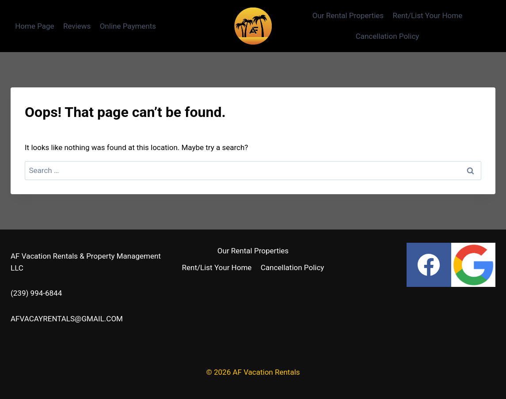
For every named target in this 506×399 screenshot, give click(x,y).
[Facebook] (429, 265)
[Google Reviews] (473, 265)
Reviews (77, 26)
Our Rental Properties (348, 15)
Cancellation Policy (387, 36)
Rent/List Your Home (427, 15)
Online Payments (128, 26)
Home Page (34, 26)
